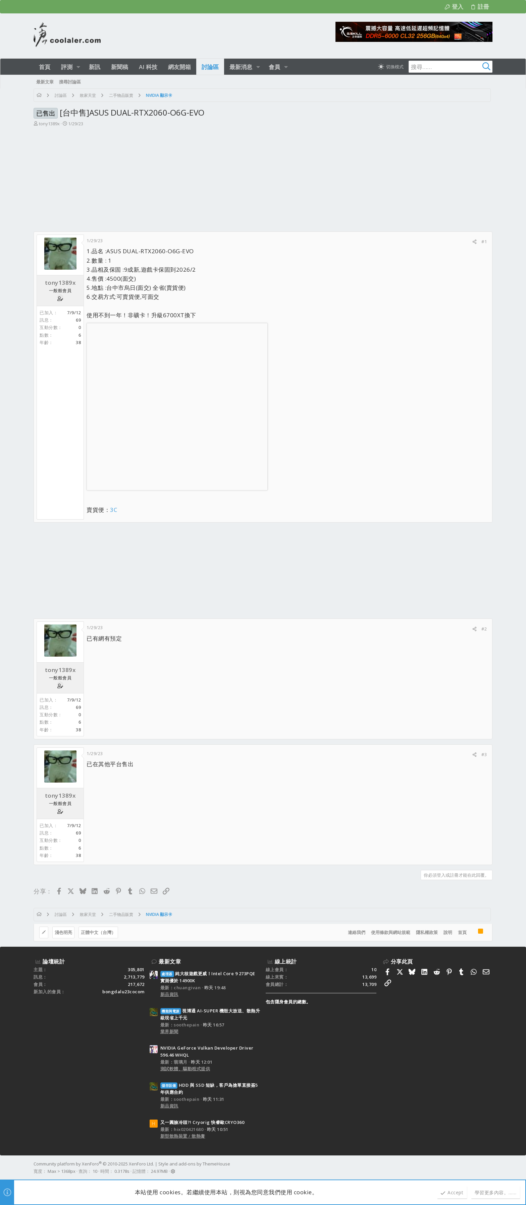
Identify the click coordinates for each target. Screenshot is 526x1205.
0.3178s (121, 1171)
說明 (447, 932)
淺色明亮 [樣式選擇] (63, 932)
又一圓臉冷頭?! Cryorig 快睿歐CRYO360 (202, 1122)
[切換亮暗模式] (390, 67)
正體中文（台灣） (98, 932)
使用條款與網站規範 (390, 932)
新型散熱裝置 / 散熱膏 (182, 1136)
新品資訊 (169, 994)
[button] (78, 67)
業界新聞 (169, 1031)
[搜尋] (450, 66)
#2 (484, 629)
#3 (484, 754)
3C (113, 510)
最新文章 (170, 961)
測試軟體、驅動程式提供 (185, 1069)
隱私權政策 (427, 932)
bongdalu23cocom (123, 992)
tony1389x (49, 124)
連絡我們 (356, 932)
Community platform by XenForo (94, 1164)
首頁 (462, 932)
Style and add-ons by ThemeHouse (194, 1164)
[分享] (474, 242)
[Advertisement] (263, 181)
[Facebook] (489, 1168)
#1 (484, 242)
